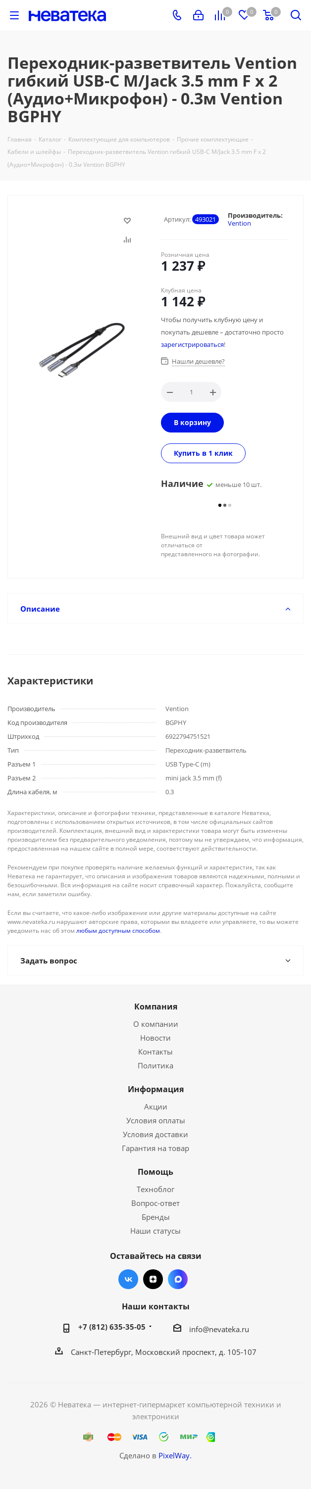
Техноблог (155, 1189)
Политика (155, 1065)
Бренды (156, 1217)
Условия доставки (155, 1134)
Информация (156, 1089)
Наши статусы (155, 1231)
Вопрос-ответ (155, 1203)
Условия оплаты (155, 1120)
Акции (155, 1106)
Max (178, 1279)
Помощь (155, 1171)
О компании (155, 1024)
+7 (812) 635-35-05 (112, 1327)
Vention (239, 223)
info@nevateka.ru (219, 1329)
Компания (155, 1006)
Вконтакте (128, 1279)
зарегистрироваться (192, 344)
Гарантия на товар (155, 1148)
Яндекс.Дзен (153, 1279)
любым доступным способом (118, 930)
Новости (155, 1038)
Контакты (155, 1052)
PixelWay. (175, 1455)
